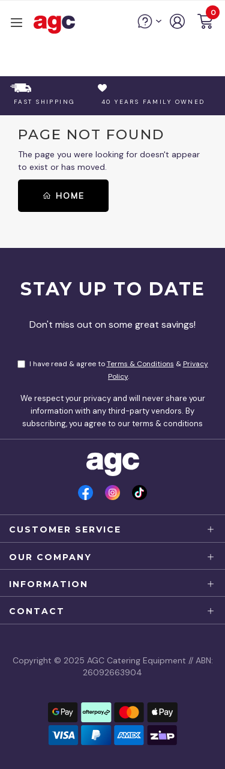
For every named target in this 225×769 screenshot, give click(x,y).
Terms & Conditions (140, 364)
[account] (178, 25)
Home (63, 195)
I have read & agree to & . (112, 370)
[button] (205, 23)
